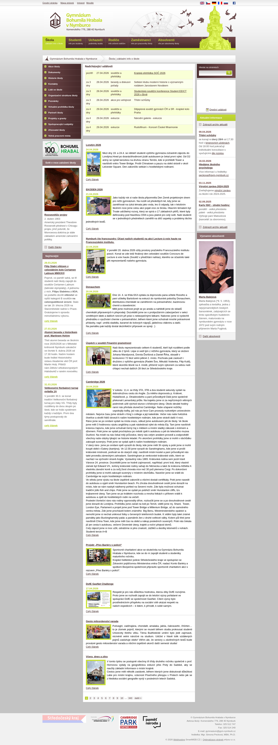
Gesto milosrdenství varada (102, 621)
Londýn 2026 (93, 144)
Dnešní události (217, 109)
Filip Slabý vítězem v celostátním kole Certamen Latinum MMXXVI (60, 270)
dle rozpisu (218, 153)
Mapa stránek (67, 3)
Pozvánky (53, 101)
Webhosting (179, 739)
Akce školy (54, 66)
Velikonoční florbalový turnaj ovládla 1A (61, 389)
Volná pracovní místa (59, 136)
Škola (54, 41)
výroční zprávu (222, 190)
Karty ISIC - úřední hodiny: (214, 205)
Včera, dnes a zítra (97, 656)
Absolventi (168, 41)
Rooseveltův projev (55, 214)
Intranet (81, 3)
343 (130, 698)
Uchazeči (96, 41)
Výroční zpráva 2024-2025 (214, 186)
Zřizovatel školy (56, 130)
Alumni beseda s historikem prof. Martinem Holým (60, 334)
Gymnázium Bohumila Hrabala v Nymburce (73, 58)
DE (215, 3)
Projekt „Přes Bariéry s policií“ (104, 544)
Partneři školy (55, 112)
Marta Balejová (207, 296)
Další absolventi (211, 336)
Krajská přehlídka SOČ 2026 (149, 73)
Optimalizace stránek (213, 739)
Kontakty (53, 84)
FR (221, 3)
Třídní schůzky (207, 135)
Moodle (90, 3)
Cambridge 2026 (95, 381)
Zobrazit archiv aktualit (215, 124)
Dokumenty (54, 72)
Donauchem (93, 286)
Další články (55, 247)
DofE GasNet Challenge (100, 583)
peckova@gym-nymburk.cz (214, 175)
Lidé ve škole (55, 90)
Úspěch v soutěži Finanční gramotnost (108, 343)
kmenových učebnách (218, 142)
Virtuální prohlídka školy (61, 107)
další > (138, 698)
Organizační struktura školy (63, 95)
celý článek (51, 321)
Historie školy (55, 78)
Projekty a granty (57, 118)
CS (209, 3)
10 (122, 698)
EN (203, 3)
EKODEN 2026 (94, 189)
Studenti (76, 41)
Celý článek (92, 179)
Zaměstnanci (141, 41)
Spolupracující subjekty (60, 124)
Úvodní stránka (49, 3)
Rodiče (116, 41)
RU (227, 3)
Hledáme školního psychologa (209, 166)
